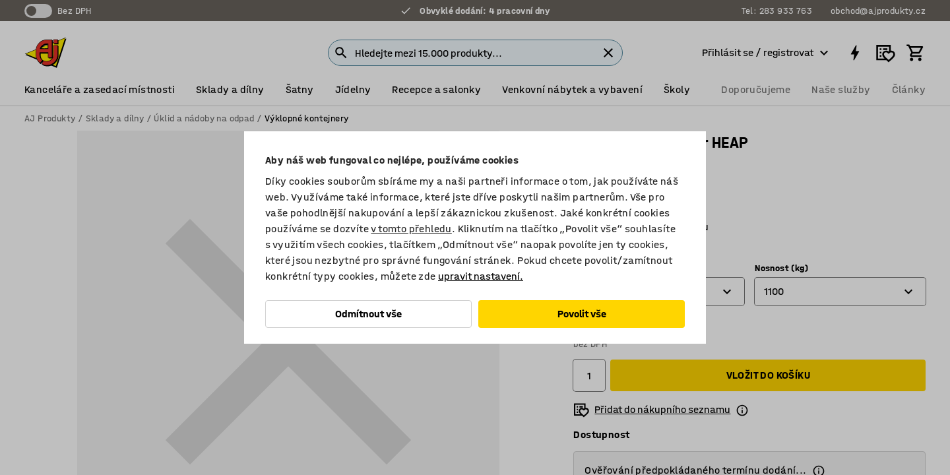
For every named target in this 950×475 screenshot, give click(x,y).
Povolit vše (581, 313)
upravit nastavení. (480, 276)
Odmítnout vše (368, 313)
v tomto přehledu (411, 228)
